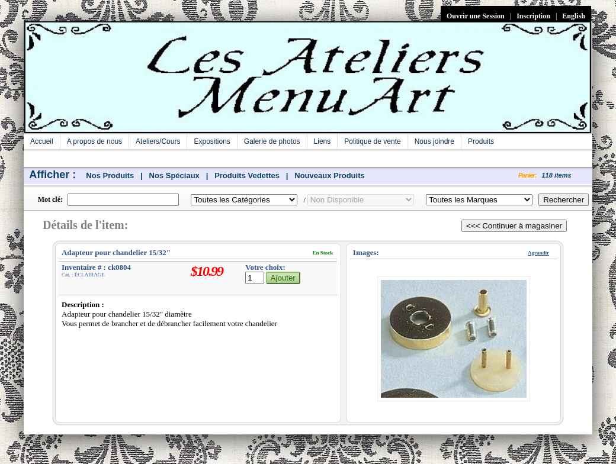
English (573, 16)
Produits (481, 141)
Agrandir (538, 253)
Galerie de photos (272, 141)
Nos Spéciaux (174, 175)
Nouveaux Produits (329, 175)
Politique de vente (372, 141)
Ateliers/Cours (158, 141)
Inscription (533, 16)
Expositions (212, 141)
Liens (322, 141)
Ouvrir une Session (476, 16)
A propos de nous (94, 141)
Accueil (41, 141)
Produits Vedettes (247, 175)
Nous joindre (434, 141)
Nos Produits (110, 175)
